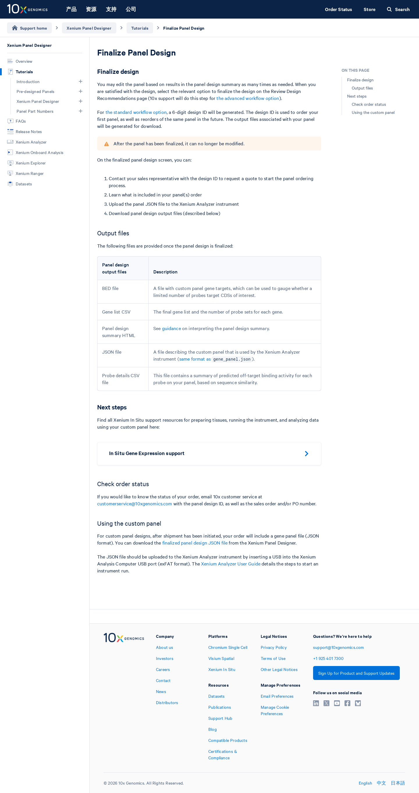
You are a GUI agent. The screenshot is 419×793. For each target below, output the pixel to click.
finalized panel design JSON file (195, 542)
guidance (171, 328)
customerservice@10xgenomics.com (134, 503)
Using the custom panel (373, 112)
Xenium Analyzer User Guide (230, 563)
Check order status (369, 104)
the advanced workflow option (247, 98)
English (365, 783)
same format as (215, 358)
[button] (80, 81)
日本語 (398, 783)
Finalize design (360, 80)
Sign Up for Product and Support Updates (356, 673)
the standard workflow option (136, 112)
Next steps (357, 96)
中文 (381, 783)
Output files (362, 88)
